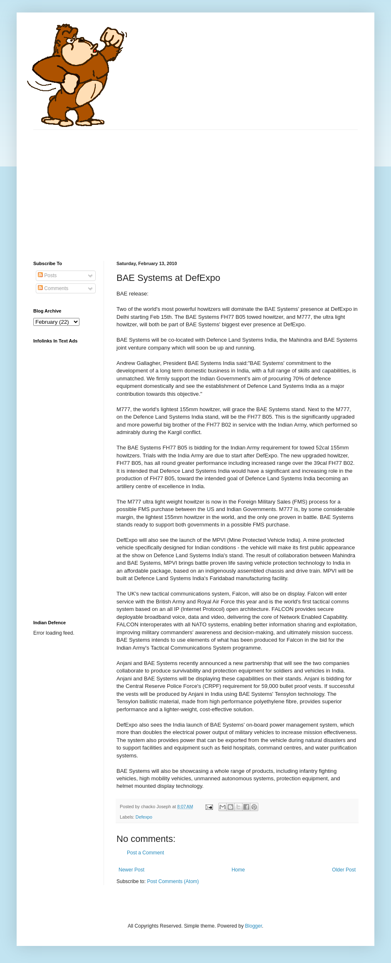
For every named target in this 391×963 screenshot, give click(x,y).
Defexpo (144, 816)
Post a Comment (145, 853)
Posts (47, 275)
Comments (53, 288)
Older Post (344, 870)
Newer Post (131, 870)
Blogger (253, 926)
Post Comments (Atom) (173, 881)
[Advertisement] (152, 188)
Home (238, 870)
